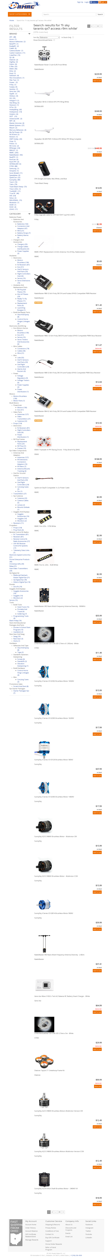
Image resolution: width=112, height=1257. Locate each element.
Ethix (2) (12, 71)
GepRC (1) (13, 94)
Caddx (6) (13, 48)
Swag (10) (17, 636)
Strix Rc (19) (17, 587)
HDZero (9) (13, 96)
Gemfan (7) (13, 89)
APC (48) (12, 37)
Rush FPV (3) (14, 162)
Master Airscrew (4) (16, 123)
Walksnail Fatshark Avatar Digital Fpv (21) (21, 576)
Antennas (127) (23, 414)
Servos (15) (21, 278)
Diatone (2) (13, 60)
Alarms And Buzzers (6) (21, 370)
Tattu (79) (13, 184)
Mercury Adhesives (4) (17, 130)
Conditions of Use (52, 1231)
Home (11, 20)
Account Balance (31, 1231)
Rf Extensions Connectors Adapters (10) (22, 462)
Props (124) (17, 423)
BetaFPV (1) (13, 44)
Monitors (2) (22, 521)
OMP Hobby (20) (15, 139)
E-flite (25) (13, 66)
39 (98, 26)
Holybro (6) (13, 114)
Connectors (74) (23, 348)
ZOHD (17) (13, 209)
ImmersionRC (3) (15, 119)
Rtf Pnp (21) (21, 446)
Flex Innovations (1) (16, 78)
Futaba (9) (13, 87)
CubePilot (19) (14, 55)
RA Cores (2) (14, 146)
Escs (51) (20, 267)
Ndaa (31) (13, 566)
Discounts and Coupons (70, 1229)
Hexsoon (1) (14, 105)
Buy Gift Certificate (52, 1237)
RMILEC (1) (13, 150)
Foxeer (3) (13, 82)
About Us (68, 1224)
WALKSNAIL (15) (15, 200)
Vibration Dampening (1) (22, 665)
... (94, 26)
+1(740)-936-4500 (76, 1255)
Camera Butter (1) (16, 51)
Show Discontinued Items (43, 40)
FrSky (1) (12, 85)
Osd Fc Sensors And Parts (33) (23, 270)
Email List (69, 1236)
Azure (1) (12, 39)
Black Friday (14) (15, 620)
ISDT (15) (13, 116)
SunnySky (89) (14, 180)
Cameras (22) (22, 421)
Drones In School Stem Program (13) (21, 628)
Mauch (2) (13, 128)
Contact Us (49, 1234)
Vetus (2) (12, 198)
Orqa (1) (12, 141)
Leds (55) (20, 358)
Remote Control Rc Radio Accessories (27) (21, 540)
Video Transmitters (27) (23, 417)
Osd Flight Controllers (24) (23, 365)
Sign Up (80, 2)
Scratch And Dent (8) (20, 686)
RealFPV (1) (13, 157)
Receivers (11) (18, 523)
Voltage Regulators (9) (22, 377)
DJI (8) (11, 57)
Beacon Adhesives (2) (17, 41)
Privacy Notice (50, 1228)
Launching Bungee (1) (21, 309)
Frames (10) (21, 448)
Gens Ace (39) (14, 91)
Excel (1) (12, 73)
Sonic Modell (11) (15, 173)
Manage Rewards (31, 1240)
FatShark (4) (14, 75)
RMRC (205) (13, 153)
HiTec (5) (12, 107)
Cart (103, 2)
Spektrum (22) (14, 177)
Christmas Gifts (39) (16, 564)
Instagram (89, 1228)
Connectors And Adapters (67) (23, 227)
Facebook (89, 1224)
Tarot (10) (13, 182)
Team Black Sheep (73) (18, 187)
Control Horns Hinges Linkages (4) (23, 321)
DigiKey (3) (13, 62)
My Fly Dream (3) (15, 132)
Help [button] (94, 2)
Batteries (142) (22, 224)
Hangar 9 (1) (14, 100)
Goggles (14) (22, 518)
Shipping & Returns (52, 1224)
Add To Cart (97, 81)
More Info (98, 1086)
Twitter (88, 1231)
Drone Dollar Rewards (53, 1244)
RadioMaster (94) (16, 155)
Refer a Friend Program (50, 1248)
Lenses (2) (21, 505)
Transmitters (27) (19, 494)
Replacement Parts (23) (22, 442)
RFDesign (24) (14, 148)
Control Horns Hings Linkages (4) (23, 672)
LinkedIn (89, 1237)
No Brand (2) (14, 134)
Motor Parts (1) (19, 401)
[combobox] (69, 14)
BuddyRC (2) (14, 46)
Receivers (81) (18, 537)
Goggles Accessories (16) (23, 515)
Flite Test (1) (14, 80)
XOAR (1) (12, 205)
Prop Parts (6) (18, 530)
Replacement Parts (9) (22, 304)
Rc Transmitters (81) (20, 534)
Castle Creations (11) (17, 53)
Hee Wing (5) (14, 103)
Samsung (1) (14, 168)
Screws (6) (21, 659)
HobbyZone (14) (15, 112)
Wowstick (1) (14, 202)
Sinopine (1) (14, 171)
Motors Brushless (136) (23, 261)
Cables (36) (21, 351)
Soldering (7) (22, 614)
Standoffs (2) (22, 661)
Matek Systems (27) (16, 125)
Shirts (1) (16, 641)
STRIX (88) (13, 166)
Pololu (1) (13, 143)
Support (48, 1241)
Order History (30, 1228)
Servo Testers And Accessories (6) (23, 341)
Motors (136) (22, 407)
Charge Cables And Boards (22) (23, 247)
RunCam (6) (13, 159)
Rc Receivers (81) (23, 265)
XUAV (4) (12, 207)
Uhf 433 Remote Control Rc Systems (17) (20, 545)
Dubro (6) (13, 64)
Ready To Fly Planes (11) (22, 300)
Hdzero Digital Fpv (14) (21, 582)
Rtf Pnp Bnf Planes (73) (21, 291)
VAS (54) (12, 196)
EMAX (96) (13, 69)
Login (87, 2)
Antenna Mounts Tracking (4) (23, 470)
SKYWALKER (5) (15, 164)
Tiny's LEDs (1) (15, 189)
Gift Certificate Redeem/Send (30, 1235)
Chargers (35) (22, 244)
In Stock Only (67, 37)
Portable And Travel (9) (22, 610)
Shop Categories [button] (19, 14)
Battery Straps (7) (23, 233)
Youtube (89, 1234)
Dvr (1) (19, 491)
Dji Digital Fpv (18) (20, 580)
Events (67, 1233)
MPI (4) (12, 121)
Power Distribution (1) (23, 390)
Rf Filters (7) (21, 466)
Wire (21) (20, 231)
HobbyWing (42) (15, 109)
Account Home (30, 1224)
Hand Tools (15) (23, 607)
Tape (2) (20, 652)
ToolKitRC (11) (14, 191)
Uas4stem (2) (18, 632)
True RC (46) (14, 193)
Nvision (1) (13, 137)
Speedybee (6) (14, 175)
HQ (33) (12, 98)
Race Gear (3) (18, 639)
